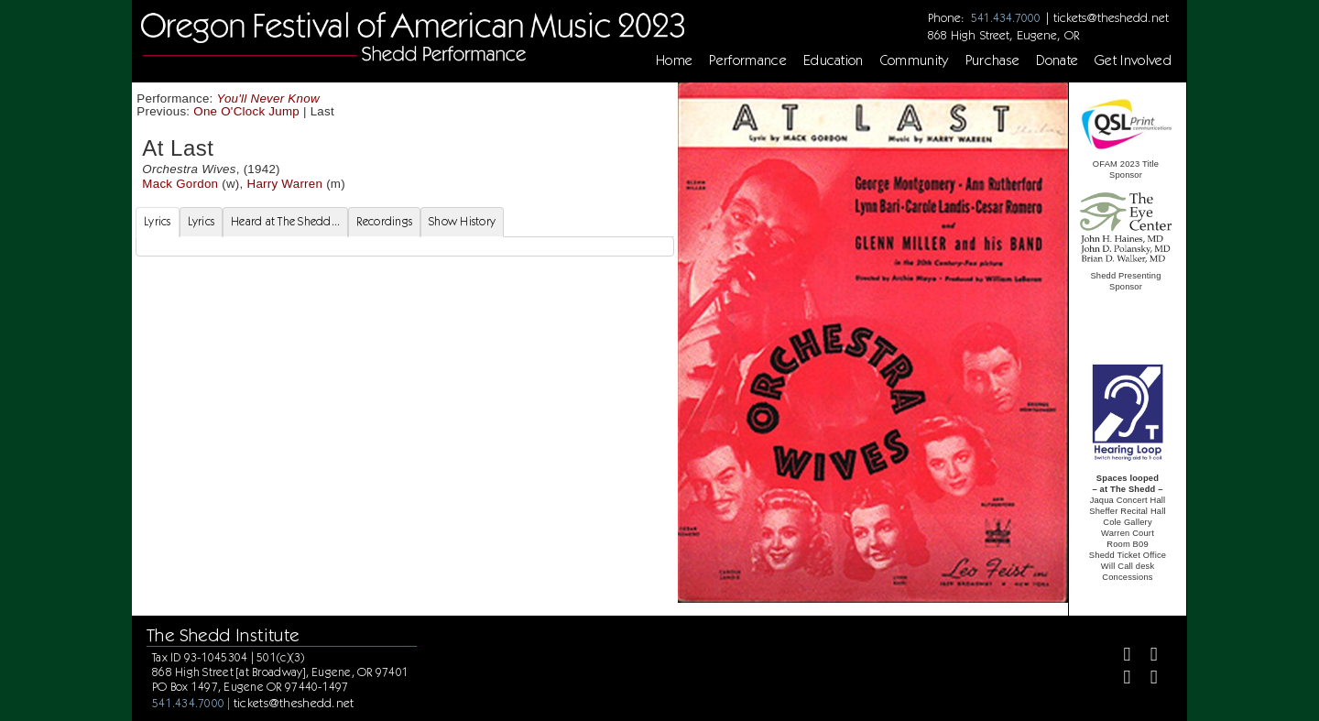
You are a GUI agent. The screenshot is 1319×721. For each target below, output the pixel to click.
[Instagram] (1119, 679)
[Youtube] (1146, 679)
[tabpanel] (404, 246)
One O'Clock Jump (246, 111)
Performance (748, 60)
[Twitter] (1146, 656)
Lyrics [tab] (157, 221)
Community (914, 60)
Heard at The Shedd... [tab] (285, 221)
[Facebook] (1119, 656)
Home (674, 60)
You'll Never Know (268, 98)
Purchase (992, 60)
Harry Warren (284, 184)
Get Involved (1133, 60)
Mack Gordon (180, 184)
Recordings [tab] (384, 221)
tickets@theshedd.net (1111, 17)
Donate (1057, 60)
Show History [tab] (462, 221)
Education (833, 60)
